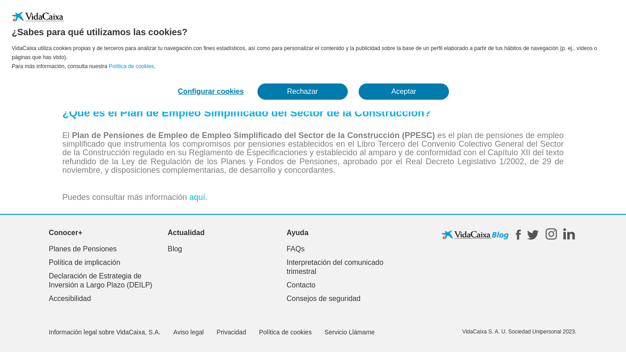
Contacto (300, 285)
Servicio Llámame (350, 332)
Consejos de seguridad (323, 298)
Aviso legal (188, 332)
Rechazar (302, 91)
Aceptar (404, 91)
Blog (175, 249)
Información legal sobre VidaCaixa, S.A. (104, 332)
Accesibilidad (70, 298)
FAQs (295, 249)
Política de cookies (131, 66)
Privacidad (231, 332)
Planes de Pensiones (83, 249)
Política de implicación (84, 262)
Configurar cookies (211, 91)
